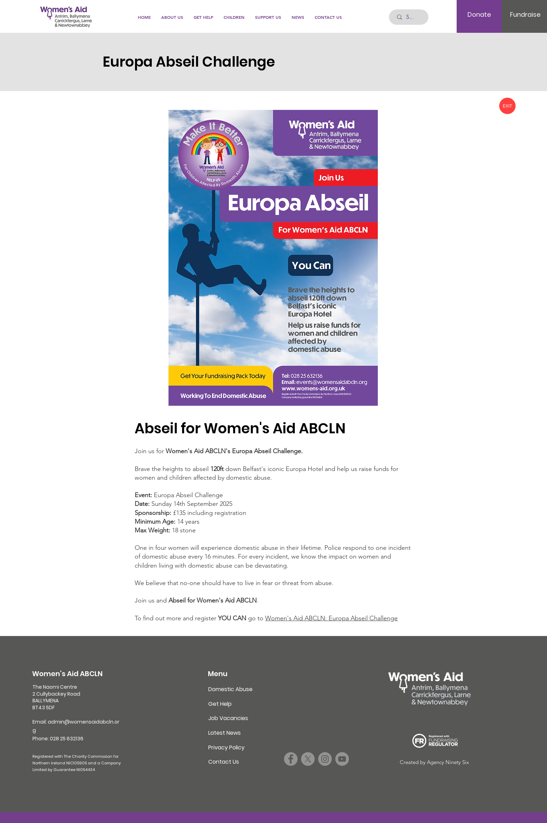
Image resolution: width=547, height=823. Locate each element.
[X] (308, 759)
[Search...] (410, 17)
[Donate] (479, 14)
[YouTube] (342, 759)
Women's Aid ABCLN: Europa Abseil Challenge (331, 618)
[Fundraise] (525, 14)
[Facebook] (291, 759)
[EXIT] (507, 106)
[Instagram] (325, 759)
